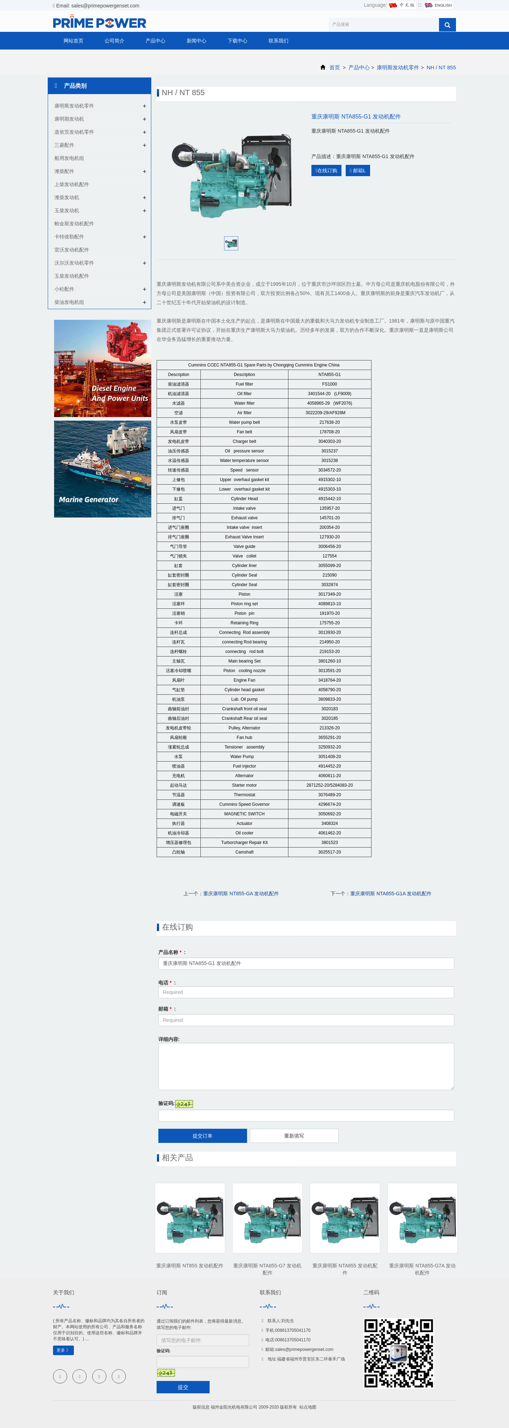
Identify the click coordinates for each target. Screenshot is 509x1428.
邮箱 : (167, 1009)
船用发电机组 (69, 158)
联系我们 (278, 41)
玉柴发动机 (66, 210)
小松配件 (64, 289)
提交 (183, 1387)
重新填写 (294, 1136)
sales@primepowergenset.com (304, 1349)
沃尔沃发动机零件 (74, 263)
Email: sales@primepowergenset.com (96, 5)
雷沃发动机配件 (71, 250)
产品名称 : (172, 952)
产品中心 (155, 41)
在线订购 (326, 170)
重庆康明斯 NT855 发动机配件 (189, 1265)
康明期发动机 (69, 119)
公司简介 (114, 41)
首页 (334, 67)
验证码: (166, 1103)
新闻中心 (196, 41)
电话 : (167, 982)
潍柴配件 (64, 171)
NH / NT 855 (440, 67)
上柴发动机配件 (71, 184)
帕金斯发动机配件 (74, 223)
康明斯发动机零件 (398, 67)
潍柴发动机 (66, 197)
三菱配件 (64, 145)
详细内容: (169, 1039)
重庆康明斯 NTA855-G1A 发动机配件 (391, 893)
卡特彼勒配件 (69, 236)
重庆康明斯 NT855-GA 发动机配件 (241, 893)
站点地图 (307, 1407)
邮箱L (358, 170)
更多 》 (63, 1350)
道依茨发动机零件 (74, 132)
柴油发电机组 (69, 302)
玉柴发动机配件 (71, 276)
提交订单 (202, 1136)
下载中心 (237, 41)
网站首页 (73, 41)
